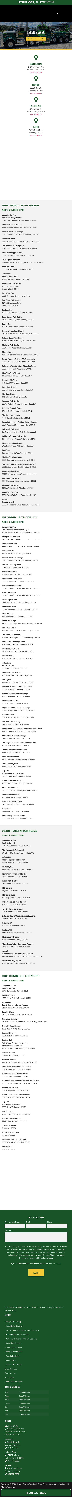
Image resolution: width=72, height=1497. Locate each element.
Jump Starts (11, 1360)
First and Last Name (13, 1222)
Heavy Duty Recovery (15, 1326)
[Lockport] (36, 78)
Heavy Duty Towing (13, 1321)
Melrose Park (36, 106)
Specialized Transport (14, 1381)
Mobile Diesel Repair (13, 1347)
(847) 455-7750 (36, 114)
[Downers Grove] (36, 57)
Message (8, 1230)
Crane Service (11, 1369)
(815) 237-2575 (36, 135)
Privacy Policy (46, 1307)
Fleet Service (10, 1373)
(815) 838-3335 (36, 93)
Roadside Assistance (14, 1351)
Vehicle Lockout (12, 1356)
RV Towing (9, 1377)
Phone (50, 1222)
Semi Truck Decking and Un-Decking (21, 1339)
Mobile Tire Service (14, 1364)
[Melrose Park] (36, 99)
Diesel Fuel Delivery (14, 1343)
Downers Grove (36, 64)
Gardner (36, 127)
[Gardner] (36, 120)
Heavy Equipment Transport (17, 1334)
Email (28, 1222)
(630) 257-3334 (36, 72)
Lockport (36, 85)
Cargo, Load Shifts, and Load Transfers (22, 1330)
